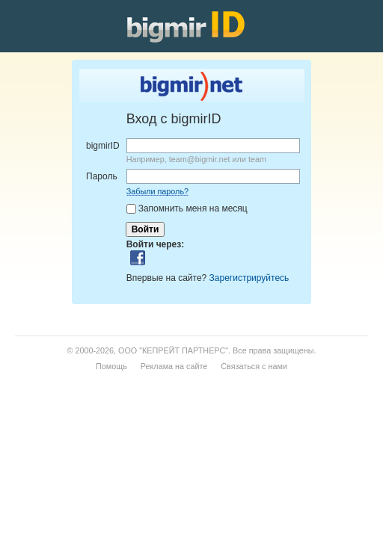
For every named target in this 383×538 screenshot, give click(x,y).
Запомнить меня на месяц (193, 208)
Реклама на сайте (174, 366)
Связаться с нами (254, 366)
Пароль (101, 176)
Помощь (111, 366)
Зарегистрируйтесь (249, 278)
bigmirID (103, 145)
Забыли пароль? (157, 191)
